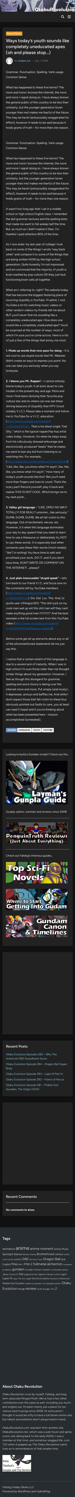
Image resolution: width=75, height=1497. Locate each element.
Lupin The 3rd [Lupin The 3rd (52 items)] (19, 1278)
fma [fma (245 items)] (14, 1264)
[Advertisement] (37, 993)
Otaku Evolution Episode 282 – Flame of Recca (35, 1079)
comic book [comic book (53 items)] (7, 1259)
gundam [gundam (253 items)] (18, 1269)
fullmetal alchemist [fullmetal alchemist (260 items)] (47, 1264)
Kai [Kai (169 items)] (21, 1274)
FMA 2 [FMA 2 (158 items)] (28, 1264)
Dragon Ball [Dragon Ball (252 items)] (51, 1259)
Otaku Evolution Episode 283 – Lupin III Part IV (34, 1074)
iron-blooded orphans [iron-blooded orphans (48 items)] (59, 1270)
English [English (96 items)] (6, 1264)
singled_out (24, 60)
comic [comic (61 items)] (66, 1254)
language (24, 730)
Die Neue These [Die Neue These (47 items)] (36, 1259)
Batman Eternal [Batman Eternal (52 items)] (29, 1254)
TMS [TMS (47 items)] (52, 1289)
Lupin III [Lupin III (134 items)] (7, 1278)
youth (36, 730)
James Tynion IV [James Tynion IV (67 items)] (10, 1274)
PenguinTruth (29, 1398)
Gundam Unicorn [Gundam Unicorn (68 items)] (33, 1269)
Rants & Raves (14, 33)
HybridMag (43, 1491)
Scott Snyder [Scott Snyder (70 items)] (43, 1289)
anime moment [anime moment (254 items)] (41, 1249)
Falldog (49, 1394)
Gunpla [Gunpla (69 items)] (46, 1269)
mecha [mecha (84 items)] (45, 1278)
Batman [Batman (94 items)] (18, 1254)
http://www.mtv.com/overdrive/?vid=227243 (37, 461)
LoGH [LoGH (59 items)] (57, 1274)
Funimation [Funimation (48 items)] (67, 1264)
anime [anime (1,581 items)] (22, 1248)
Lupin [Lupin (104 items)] (63, 1274)
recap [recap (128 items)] (21, 1288)
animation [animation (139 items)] (8, 1249)
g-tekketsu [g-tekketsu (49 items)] (6, 1270)
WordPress (24, 1491)
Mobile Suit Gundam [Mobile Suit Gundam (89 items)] (13, 1283)
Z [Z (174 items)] (56, 1288)
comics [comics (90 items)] (18, 1259)
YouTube (47, 730)
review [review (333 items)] (31, 1288)
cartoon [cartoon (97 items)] (59, 1254)
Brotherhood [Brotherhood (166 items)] (45, 1254)
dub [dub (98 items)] (63, 1259)
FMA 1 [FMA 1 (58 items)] (20, 1264)
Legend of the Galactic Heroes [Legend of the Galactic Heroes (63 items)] (38, 1274)
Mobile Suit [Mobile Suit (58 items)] (64, 1278)
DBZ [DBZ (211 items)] (25, 1259)
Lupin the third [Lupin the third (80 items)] (33, 1278)
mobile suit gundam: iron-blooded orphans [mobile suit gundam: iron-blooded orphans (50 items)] (43, 1283)
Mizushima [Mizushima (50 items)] (54, 1279)
